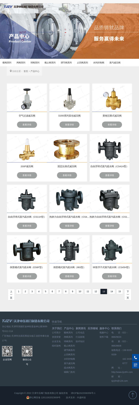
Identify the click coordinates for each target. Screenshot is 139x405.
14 (112, 291)
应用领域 (93, 328)
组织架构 (56, 345)
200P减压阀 (27, 166)
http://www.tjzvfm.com (122, 372)
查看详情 (27, 124)
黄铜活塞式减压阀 (112, 115)
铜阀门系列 (69, 372)
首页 (26, 71)
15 (120, 291)
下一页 (128, 294)
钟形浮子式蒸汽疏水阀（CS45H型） (112, 267)
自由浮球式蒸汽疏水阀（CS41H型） (109, 166)
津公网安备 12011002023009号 (43, 397)
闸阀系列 (21, 62)
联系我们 (116, 328)
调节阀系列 (66, 62)
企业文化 (56, 341)
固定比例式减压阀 (67, 166)
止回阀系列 (82, 62)
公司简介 (56, 332)
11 (88, 291)
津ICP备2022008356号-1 (83, 393)
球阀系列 (35, 62)
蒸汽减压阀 (114, 62)
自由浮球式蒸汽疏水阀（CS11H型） (27, 216)
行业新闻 (80, 337)
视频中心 (103, 332)
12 (96, 291)
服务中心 (104, 328)
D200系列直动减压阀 (69, 115)
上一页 (11, 294)
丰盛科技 (81, 397)
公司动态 (80, 332)
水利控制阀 (98, 62)
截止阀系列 (50, 62)
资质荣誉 (56, 337)
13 (103, 291)
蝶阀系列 (7, 62)
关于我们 (57, 328)
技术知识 (80, 341)
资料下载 (103, 337)
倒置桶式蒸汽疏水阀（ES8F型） (27, 267)
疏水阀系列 (69, 367)
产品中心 (35, 71)
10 (80, 291)
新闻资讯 (81, 328)
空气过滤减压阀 (27, 115)
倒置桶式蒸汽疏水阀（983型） (69, 267)
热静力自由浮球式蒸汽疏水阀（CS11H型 (110, 216)
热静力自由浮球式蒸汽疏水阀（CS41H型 (69, 216)
